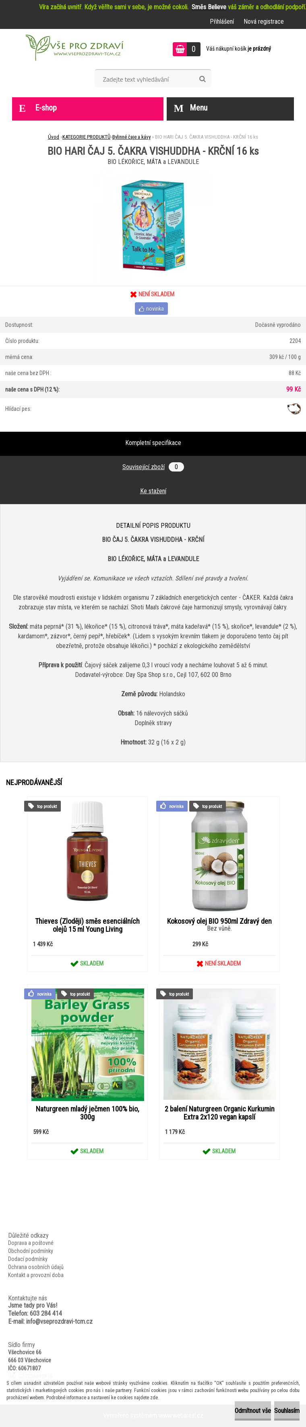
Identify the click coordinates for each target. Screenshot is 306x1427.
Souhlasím (287, 1411)
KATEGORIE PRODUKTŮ (86, 137)
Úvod (53, 137)
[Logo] (73, 49)
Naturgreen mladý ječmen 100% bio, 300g (87, 1113)
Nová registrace (264, 21)
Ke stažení (153, 491)
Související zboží (153, 467)
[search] (202, 79)
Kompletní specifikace (153, 443)
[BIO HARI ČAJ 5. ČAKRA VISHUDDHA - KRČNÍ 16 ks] (153, 170)
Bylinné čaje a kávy (131, 137)
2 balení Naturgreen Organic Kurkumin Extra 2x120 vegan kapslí (220, 1113)
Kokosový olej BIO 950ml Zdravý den (219, 921)
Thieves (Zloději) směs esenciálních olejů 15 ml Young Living (87, 925)
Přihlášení (222, 21)
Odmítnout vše (253, 1411)
